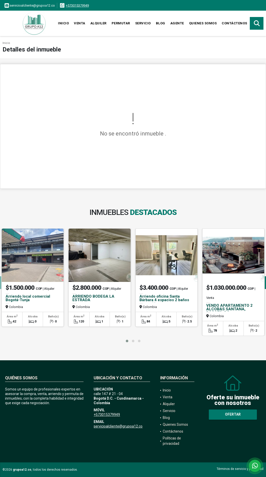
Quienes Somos (203, 23)
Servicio (143, 23)
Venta (79, 23)
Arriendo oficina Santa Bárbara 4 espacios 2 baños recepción (164, 300)
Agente (177, 23)
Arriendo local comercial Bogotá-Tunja (28, 298)
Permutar (121, 23)
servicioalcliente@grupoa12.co (118, 426)
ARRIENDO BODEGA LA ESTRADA (93, 298)
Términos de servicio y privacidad (240, 469)
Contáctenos (234, 23)
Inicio (63, 23)
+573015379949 (77, 5)
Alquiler (98, 23)
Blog (160, 23)
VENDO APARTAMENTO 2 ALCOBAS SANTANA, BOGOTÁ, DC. (229, 309)
